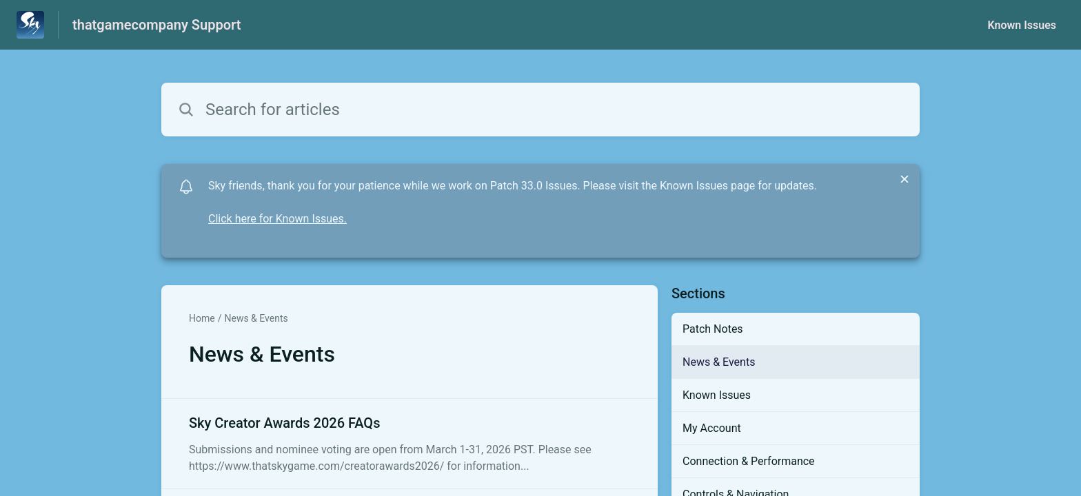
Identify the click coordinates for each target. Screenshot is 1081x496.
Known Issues (1021, 25)
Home (202, 318)
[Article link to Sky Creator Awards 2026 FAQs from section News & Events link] (409, 444)
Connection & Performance (749, 461)
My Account (712, 428)
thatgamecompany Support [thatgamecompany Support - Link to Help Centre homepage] (156, 25)
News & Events (255, 318)
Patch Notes (713, 328)
